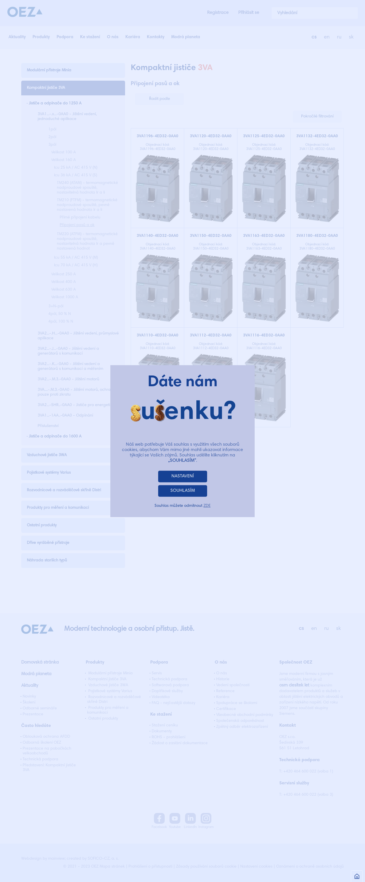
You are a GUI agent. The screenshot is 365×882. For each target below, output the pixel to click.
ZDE (207, 506)
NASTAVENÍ (182, 476)
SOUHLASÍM (182, 490)
